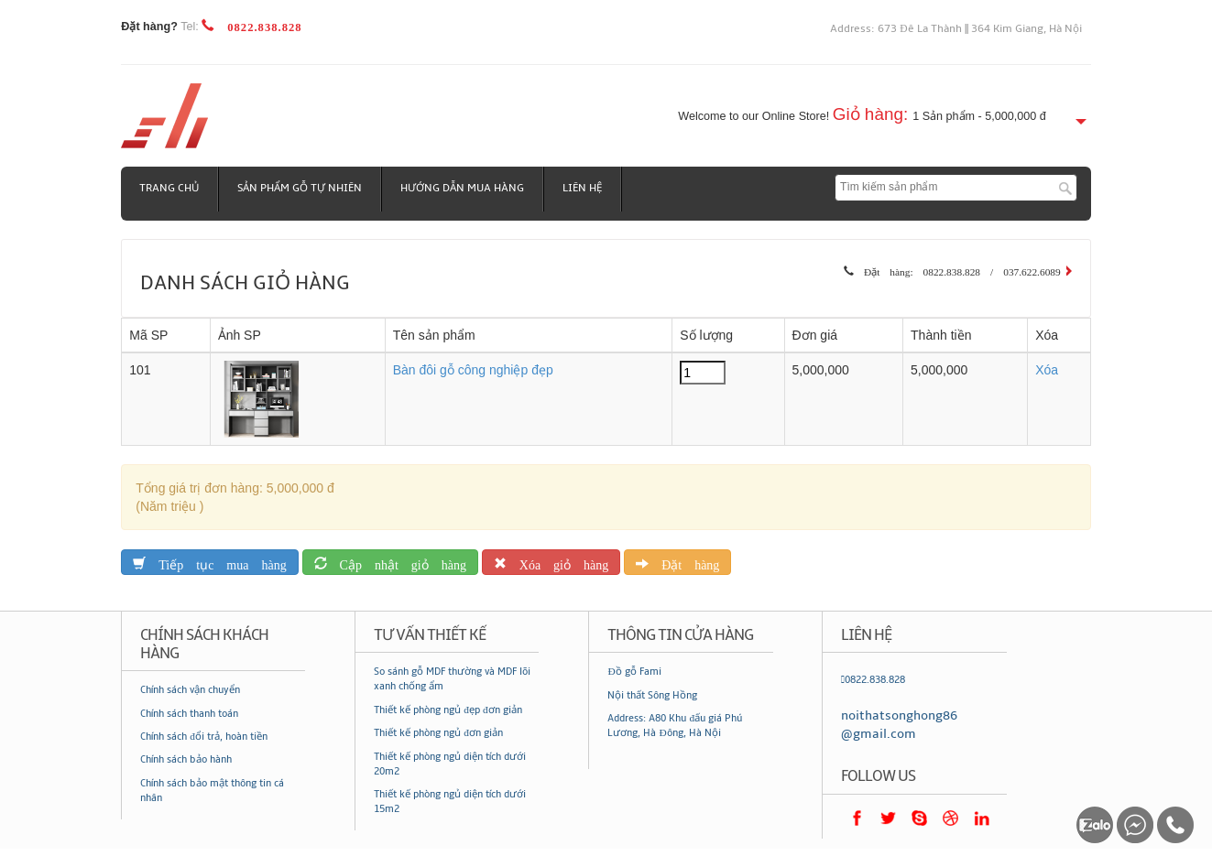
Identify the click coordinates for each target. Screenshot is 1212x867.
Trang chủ (169, 188)
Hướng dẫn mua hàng (462, 188)
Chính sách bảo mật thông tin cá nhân (212, 790)
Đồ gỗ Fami (634, 671)
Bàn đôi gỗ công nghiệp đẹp (473, 370)
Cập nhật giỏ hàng (396, 561)
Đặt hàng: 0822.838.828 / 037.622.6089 (957, 269)
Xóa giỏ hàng (557, 561)
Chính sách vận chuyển (190, 690)
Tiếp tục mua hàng (216, 561)
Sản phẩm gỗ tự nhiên (299, 188)
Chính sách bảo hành (186, 759)
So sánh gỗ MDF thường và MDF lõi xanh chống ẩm (452, 679)
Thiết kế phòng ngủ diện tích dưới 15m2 (450, 801)
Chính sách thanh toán (189, 714)
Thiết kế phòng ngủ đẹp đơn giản (447, 710)
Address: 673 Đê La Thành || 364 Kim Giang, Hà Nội (955, 29)
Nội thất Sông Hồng (652, 695)
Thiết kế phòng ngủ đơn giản (438, 733)
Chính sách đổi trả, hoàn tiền (204, 736)
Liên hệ (582, 188)
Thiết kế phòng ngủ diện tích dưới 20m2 (450, 764)
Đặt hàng (684, 561)
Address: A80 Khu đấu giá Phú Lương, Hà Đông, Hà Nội (674, 725)
